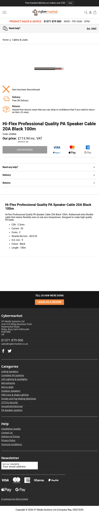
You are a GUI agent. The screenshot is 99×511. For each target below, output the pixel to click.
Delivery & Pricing (10, 436)
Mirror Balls (7, 387)
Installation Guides (11, 428)
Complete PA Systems (12, 375)
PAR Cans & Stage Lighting (15, 394)
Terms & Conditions (11, 444)
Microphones (8, 382)
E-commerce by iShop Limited (14, 499)
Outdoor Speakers (10, 390)
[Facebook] (10, 350)
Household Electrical (12, 406)
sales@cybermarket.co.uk (14, 343)
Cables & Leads (18, 40)
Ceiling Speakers (9, 371)
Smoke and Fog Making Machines (18, 398)
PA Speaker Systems (11, 410)
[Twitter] (3, 350)
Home (6, 40)
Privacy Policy (8, 440)
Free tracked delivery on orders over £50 (49, 3)
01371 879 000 (52, 21)
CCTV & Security (9, 402)
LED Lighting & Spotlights (14, 379)
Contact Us (7, 432)
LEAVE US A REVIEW (49, 302)
